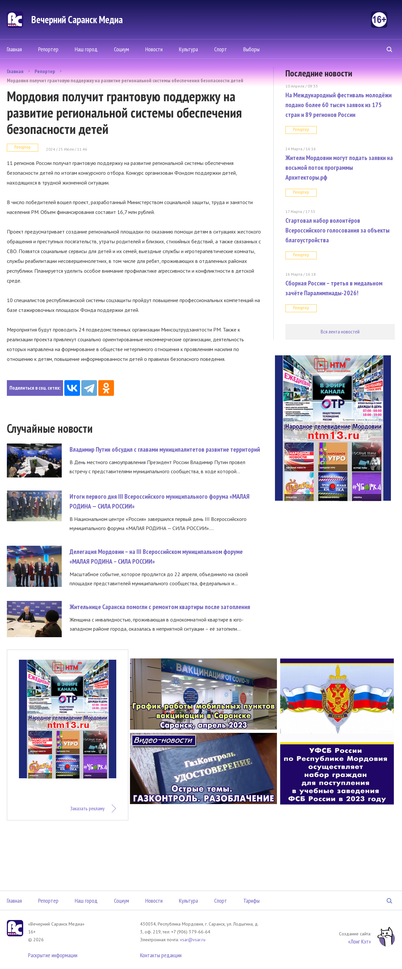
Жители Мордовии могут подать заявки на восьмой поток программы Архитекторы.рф (339, 167)
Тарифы (251, 900)
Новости (154, 49)
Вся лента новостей (340, 331)
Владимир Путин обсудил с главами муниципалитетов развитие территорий (165, 449)
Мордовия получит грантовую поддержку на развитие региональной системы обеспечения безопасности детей (125, 80)
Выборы (251, 49)
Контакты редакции (161, 955)
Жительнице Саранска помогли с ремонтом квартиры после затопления (160, 607)
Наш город (86, 49)
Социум (121, 49)
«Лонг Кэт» (359, 941)
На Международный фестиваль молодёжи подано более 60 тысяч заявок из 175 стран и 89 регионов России (338, 105)
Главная (14, 49)
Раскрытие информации (52, 955)
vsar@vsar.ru (192, 940)
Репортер (48, 49)
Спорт (220, 49)
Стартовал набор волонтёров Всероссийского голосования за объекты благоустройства (337, 230)
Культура (188, 49)
